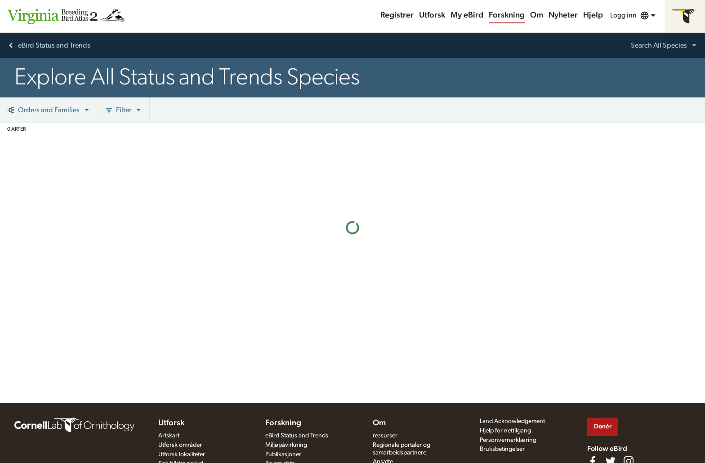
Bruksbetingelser (502, 449)
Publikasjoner (283, 454)
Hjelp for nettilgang (505, 431)
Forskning (507, 15)
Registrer (397, 15)
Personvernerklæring (508, 440)
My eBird (467, 15)
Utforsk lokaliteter (181, 454)
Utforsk (432, 15)
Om (536, 15)
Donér (602, 426)
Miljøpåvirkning (286, 445)
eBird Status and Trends (296, 435)
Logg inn (623, 15)
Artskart (168, 435)
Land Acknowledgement (512, 421)
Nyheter (563, 15)
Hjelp (593, 15)
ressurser (385, 435)
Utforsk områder (180, 445)
